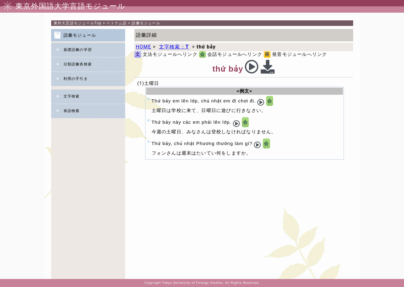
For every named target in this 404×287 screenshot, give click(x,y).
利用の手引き (75, 79)
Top (78, 23)
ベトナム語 (116, 23)
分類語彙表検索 (77, 64)
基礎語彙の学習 (77, 50)
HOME (143, 47)
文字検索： (174, 47)
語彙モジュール (146, 23)
